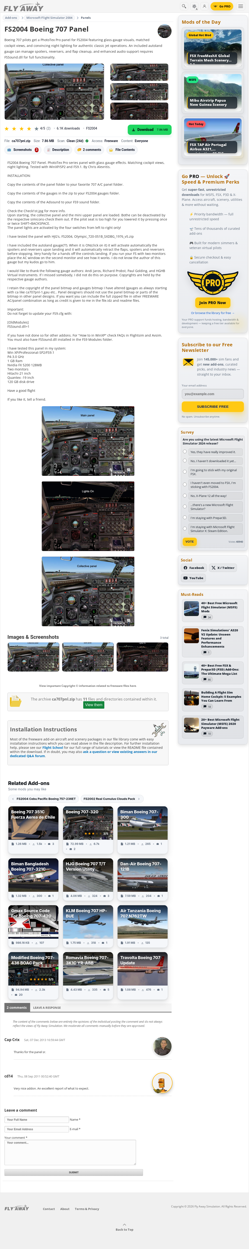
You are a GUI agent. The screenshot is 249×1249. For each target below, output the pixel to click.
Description (58, 150)
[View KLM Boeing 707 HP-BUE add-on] (88, 926)
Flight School (52, 747)
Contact (49, 1209)
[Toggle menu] (240, 6)
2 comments (89, 150)
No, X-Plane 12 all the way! (209, 496)
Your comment (15, 1137)
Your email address (194, 385)
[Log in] (204, 6)
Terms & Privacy (87, 1209)
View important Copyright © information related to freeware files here (87, 686)
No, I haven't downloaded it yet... (213, 461)
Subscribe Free (213, 407)
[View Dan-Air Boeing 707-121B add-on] (142, 879)
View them (93, 705)
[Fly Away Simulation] (24, 6)
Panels (86, 18)
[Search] (184, 6)
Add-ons (11, 18)
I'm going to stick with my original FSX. (214, 472)
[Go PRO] (222, 6)
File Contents (122, 150)
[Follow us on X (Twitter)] (223, 568)
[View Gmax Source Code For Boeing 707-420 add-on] (33, 926)
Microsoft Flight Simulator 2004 (49, 18)
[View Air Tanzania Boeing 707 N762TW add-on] (142, 926)
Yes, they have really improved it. (213, 452)
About (65, 1209)
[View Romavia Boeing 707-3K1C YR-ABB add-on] (88, 976)
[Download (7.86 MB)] (150, 130)
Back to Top (124, 1227)
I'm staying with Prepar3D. (209, 518)
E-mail (75, 1129)
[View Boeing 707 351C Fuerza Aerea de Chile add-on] (33, 830)
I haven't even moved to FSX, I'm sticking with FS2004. (213, 485)
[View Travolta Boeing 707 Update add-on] (142, 976)
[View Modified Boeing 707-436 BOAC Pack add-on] (33, 976)
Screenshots (22, 150)
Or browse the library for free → (213, 313)
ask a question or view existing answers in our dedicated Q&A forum (83, 753)
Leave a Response (47, 1008)
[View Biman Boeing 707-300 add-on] (142, 830)
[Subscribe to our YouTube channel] (193, 578)
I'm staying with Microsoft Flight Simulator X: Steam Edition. (213, 529)
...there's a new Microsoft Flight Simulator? (212, 507)
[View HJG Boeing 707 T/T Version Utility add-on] (88, 879)
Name (75, 1119)
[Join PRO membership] (213, 288)
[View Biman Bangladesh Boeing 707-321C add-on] (33, 879)
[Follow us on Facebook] (194, 568)
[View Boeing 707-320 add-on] (88, 830)
